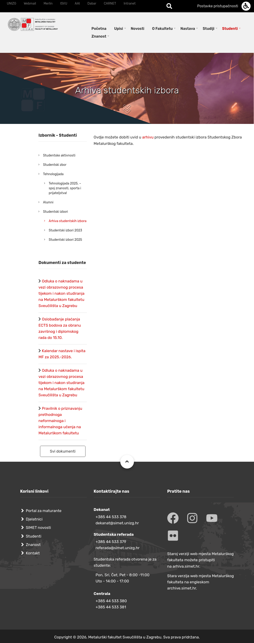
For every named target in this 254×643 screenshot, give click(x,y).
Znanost (33, 544)
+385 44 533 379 (111, 541)
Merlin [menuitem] (48, 3)
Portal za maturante (44, 510)
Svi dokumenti (62, 451)
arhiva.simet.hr (186, 566)
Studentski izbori (55, 212)
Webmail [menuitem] (30, 3)
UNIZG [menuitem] (11, 3)
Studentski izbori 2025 (65, 240)
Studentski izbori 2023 (65, 230)
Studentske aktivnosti (59, 155)
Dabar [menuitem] (92, 3)
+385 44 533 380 (111, 601)
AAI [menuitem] (77, 3)
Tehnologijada (53, 174)
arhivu (148, 137)
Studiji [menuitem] (208, 28)
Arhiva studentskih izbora (67, 221)
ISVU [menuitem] (63, 3)
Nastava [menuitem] (188, 28)
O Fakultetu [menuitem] (162, 28)
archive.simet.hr (181, 588)
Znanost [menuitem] (98, 36)
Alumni (48, 202)
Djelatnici (34, 519)
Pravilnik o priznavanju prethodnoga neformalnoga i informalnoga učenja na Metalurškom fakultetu (60, 420)
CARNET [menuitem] (110, 3)
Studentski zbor (54, 165)
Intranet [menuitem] (130, 3)
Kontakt (33, 553)
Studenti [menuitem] (230, 28)
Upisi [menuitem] (118, 28)
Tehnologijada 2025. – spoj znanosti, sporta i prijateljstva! (65, 188)
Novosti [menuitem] (137, 28)
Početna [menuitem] (98, 28)
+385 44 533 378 (111, 517)
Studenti (33, 536)
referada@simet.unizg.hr (118, 548)
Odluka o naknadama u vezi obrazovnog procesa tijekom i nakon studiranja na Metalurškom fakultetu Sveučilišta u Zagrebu (61, 293)
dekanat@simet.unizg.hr (117, 523)
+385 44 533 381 (111, 607)
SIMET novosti (38, 527)
